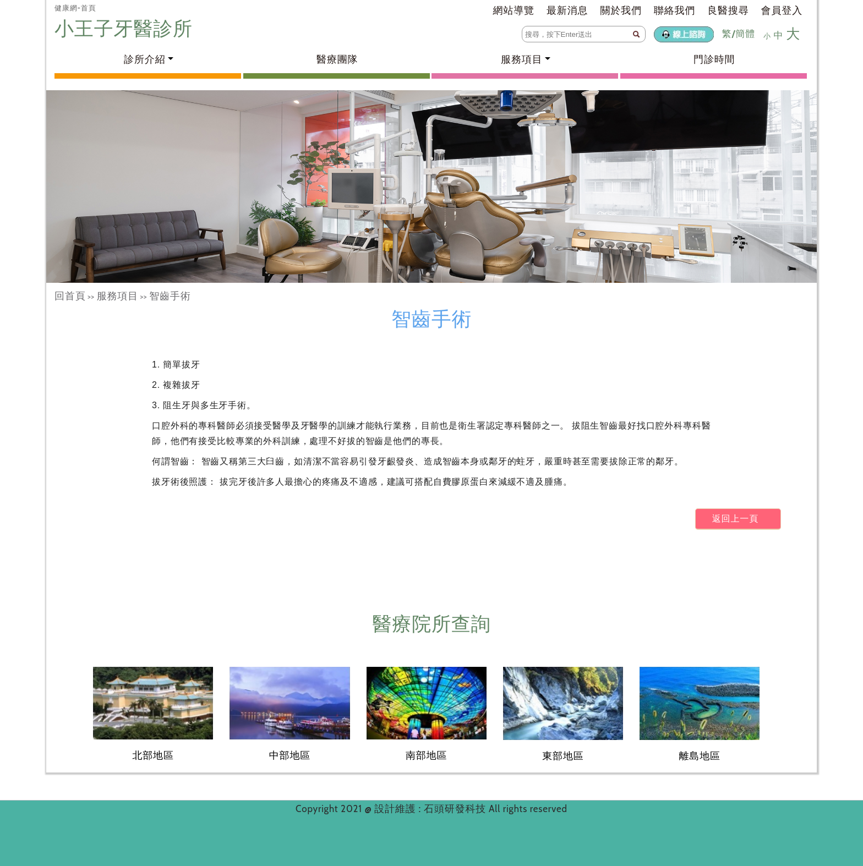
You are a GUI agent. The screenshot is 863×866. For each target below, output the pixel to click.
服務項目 (117, 296)
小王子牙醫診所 (126, 28)
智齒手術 (169, 296)
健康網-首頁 (75, 7)
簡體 (745, 33)
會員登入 (781, 10)
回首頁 (70, 296)
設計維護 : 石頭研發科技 (431, 809)
